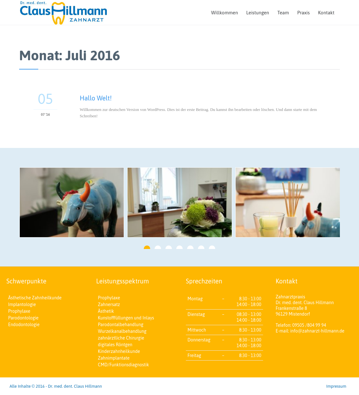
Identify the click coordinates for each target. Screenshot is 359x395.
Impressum (336, 386)
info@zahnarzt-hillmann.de (317, 330)
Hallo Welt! (96, 98)
